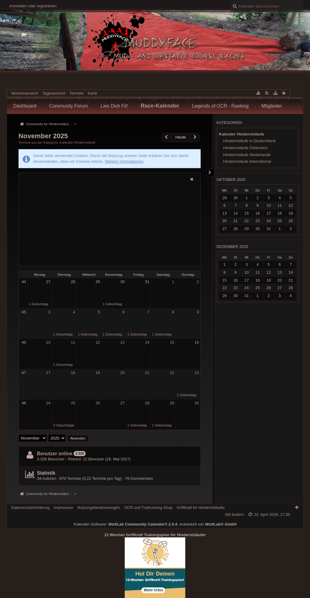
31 (147, 281)
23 (196, 372)
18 (73, 372)
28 (73, 281)
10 (48, 342)
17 (48, 372)
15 (172, 342)
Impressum (63, 507)
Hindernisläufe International (247, 161)
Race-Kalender (160, 106)
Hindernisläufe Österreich (245, 147)
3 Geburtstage (63, 425)
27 (48, 281)
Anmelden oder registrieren (33, 6)
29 (98, 281)
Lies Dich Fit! (114, 106)
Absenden (77, 438)
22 (172, 372)
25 (73, 403)
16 (196, 342)
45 (24, 312)
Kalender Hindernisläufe (241, 134)
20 (122, 372)
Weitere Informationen (124, 161)
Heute (180, 137)
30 (122, 281)
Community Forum (68, 106)
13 (122, 342)
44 (24, 281)
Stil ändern (234, 514)
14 (147, 342)
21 (147, 372)
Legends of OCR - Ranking (220, 106)
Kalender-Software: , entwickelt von (155, 524)
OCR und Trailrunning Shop (148, 507)
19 (98, 372)
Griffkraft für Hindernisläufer (201, 507)
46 (24, 342)
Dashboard (24, 106)
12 (98, 342)
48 (24, 403)
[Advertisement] (109, 224)
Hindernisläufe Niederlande (247, 154)
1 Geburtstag (38, 304)
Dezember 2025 (232, 246)
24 (48, 403)
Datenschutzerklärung (30, 507)
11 (73, 342)
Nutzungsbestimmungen (99, 507)
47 (24, 372)
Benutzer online (54, 453)
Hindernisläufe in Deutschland (249, 141)
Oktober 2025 (231, 179)
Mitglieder (271, 106)
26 (98, 403)
